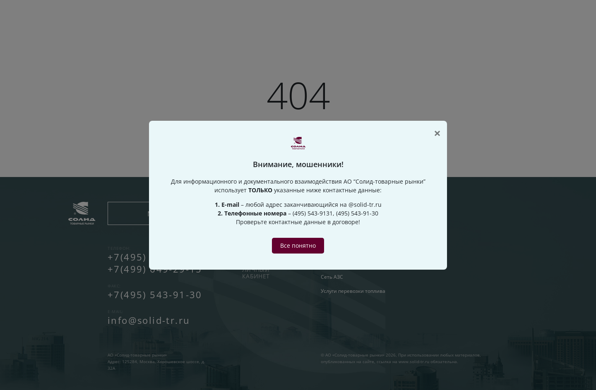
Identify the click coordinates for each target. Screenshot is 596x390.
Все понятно (298, 245)
